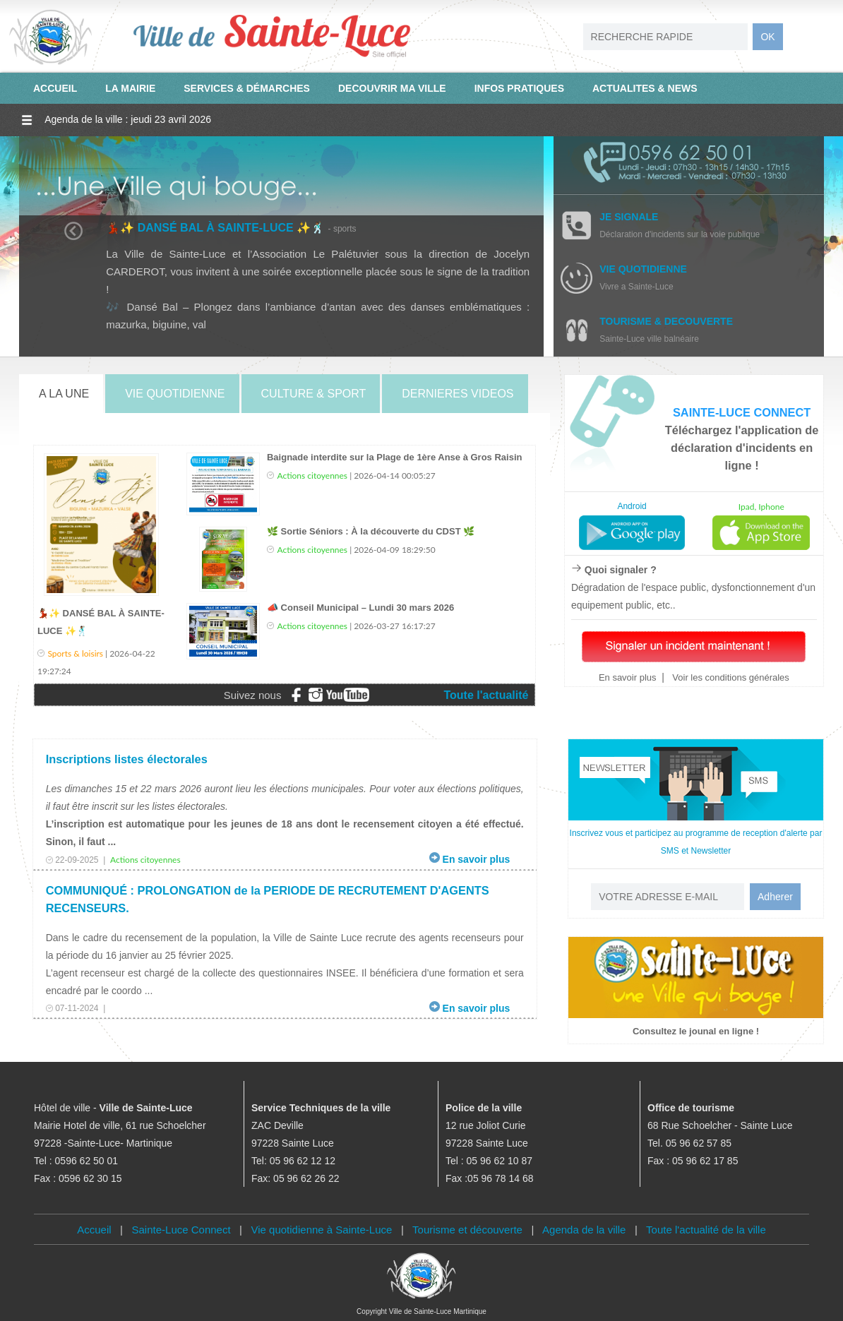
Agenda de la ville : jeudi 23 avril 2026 (127, 119)
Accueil (94, 1230)
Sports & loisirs (76, 653)
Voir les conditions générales (729, 677)
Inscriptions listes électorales (127, 759)
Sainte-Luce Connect (181, 1230)
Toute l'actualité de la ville (706, 1230)
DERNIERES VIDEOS (457, 394)
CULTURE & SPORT (313, 394)
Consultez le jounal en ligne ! (696, 1031)
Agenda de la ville (584, 1230)
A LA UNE (64, 394)
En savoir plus (628, 677)
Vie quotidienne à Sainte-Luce (322, 1230)
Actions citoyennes (312, 475)
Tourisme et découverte (467, 1230)
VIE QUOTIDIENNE (175, 394)
